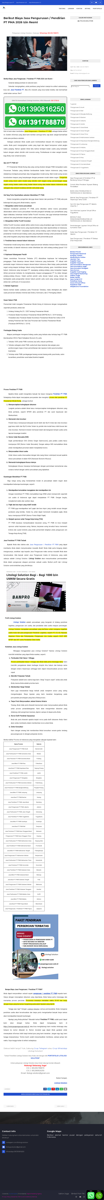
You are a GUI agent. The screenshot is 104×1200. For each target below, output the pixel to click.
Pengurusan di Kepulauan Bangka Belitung (85, 141)
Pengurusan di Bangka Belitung (81, 114)
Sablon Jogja (63, 1193)
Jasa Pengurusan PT (8, 2)
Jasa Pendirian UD (21, 2)
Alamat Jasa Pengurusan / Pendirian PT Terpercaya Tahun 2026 (84, 199)
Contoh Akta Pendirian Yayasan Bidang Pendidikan (84, 185)
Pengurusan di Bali (77, 110)
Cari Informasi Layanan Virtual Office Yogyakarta (83, 212)
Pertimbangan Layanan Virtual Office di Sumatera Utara (84, 227)
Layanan (7, 1089)
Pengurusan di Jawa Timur (79, 134)
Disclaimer (14, 1196)
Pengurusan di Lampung (79, 144)
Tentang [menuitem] (62, 8)
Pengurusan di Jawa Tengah (80, 131)
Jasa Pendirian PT (17, 90)
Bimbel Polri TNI (78, 1193)
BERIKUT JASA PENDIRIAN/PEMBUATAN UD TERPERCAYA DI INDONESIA (81, 219)
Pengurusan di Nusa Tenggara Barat (82, 151)
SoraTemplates (13, 1193)
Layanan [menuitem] (71, 8)
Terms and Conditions (24, 1196)
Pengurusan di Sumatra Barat (80, 164)
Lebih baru (10, 1106)
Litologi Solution (19, 622)
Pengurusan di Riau (77, 157)
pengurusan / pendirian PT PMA (45, 993)
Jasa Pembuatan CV (35, 2)
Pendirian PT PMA (60, 394)
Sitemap (34, 1196)
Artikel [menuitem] (87, 8)
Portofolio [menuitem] (97, 8)
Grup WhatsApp (60, 1048)
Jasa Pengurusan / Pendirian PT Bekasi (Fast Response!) (84, 239)
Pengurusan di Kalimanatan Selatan (82, 137)
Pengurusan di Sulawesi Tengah (81, 161)
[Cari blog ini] (80, 86)
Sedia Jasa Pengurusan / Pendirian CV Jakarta (83, 233)
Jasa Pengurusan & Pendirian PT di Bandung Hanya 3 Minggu (82, 179)
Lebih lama (60, 1106)
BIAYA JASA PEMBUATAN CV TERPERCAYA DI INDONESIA (81, 192)
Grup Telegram (41, 1048)
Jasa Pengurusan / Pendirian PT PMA (44, 545)
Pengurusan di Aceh (77, 107)
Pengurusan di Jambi (78, 124)
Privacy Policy (6, 1196)
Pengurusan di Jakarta (78, 121)
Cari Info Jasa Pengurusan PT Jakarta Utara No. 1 (83, 205)
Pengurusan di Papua (78, 154)
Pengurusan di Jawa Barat (79, 127)
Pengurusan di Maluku (78, 147)
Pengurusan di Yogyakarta (79, 167)
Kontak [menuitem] (79, 8)
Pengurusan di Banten (78, 117)
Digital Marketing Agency (34, 1193)
